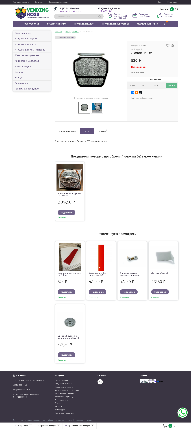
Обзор (87, 131)
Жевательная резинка (147, 24)
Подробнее (66, 212)
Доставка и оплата (21, 2)
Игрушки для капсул (84, 24)
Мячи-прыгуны (23, 66)
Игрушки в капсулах (56, 24)
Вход (160, 2)
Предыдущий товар (65, 37)
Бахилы (19, 72)
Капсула (19, 77)
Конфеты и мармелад (27, 61)
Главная (58, 31)
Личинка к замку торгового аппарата (130, 274)
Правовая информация (58, 2)
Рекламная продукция (27, 88)
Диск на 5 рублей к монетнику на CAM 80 (68, 337)
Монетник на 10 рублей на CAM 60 (69, 194)
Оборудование (31, 24)
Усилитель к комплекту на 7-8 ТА (69, 274)
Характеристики (67, 131)
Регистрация (173, 2)
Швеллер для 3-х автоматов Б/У (97, 274)
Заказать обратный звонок (70, 11)
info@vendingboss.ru (108, 8)
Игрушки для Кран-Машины (115, 24)
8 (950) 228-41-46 (69, 8)
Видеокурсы (21, 83)
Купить (171, 85)
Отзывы (102, 131)
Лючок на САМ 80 (159, 273)
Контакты (39, 2)
